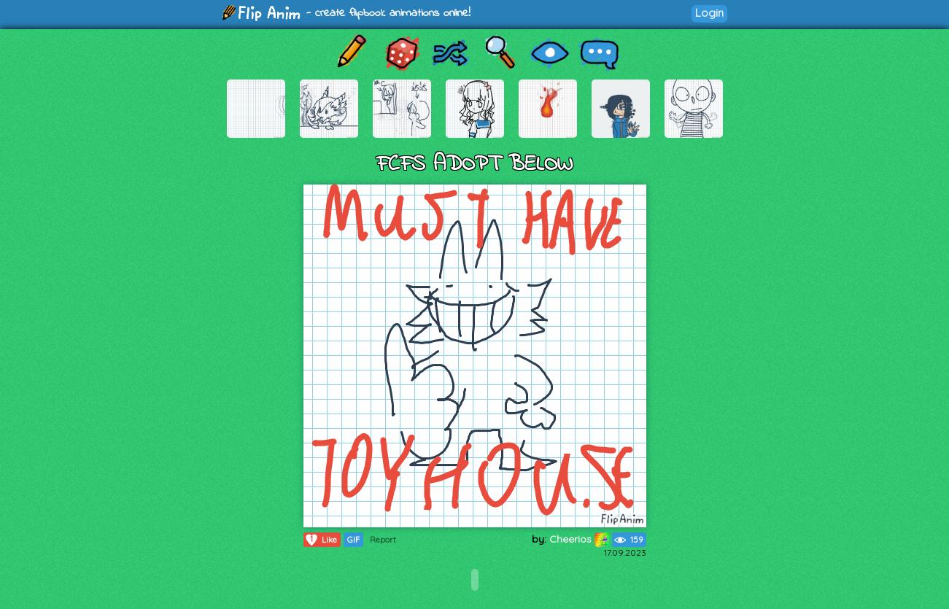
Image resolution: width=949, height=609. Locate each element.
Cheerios (579, 539)
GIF (353, 540)
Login (709, 13)
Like (320, 539)
